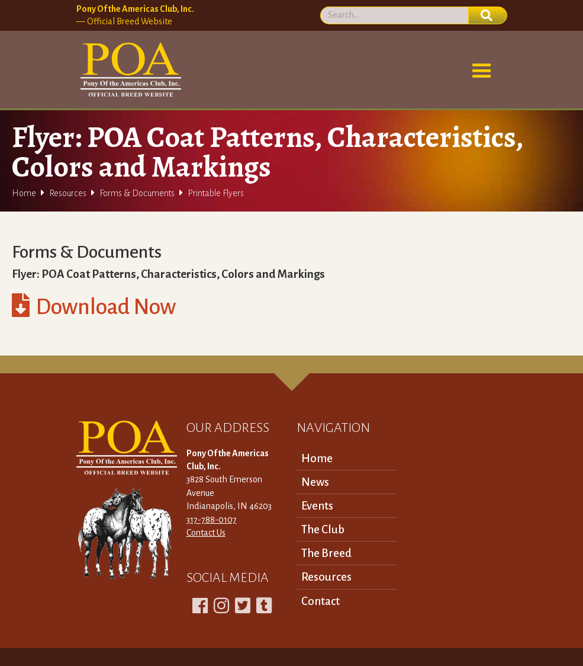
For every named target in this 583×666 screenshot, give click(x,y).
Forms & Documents (137, 193)
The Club (322, 529)
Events (317, 506)
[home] (128, 70)
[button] (481, 71)
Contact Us (206, 532)
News (315, 482)
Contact (320, 601)
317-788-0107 (211, 519)
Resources (67, 193)
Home (24, 193)
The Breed (326, 553)
